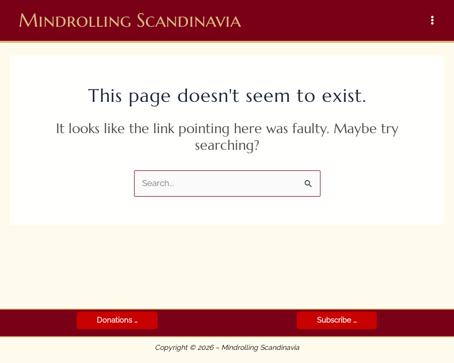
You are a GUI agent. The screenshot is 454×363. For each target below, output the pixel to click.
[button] (117, 320)
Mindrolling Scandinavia (130, 20)
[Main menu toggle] (432, 20)
